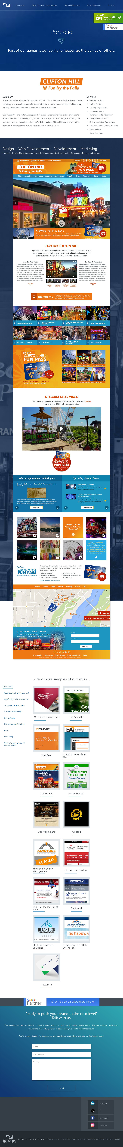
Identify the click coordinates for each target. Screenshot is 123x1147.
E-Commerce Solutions (14, 724)
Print (6, 730)
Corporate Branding (12, 712)
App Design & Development (16, 699)
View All (7, 687)
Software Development (14, 705)
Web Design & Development (44, 5)
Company (20, 5)
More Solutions (94, 5)
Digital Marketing (72, 5)
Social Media (9, 718)
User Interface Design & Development (14, 744)
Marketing (8, 737)
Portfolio (111, 5)
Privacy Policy (53, 1139)
